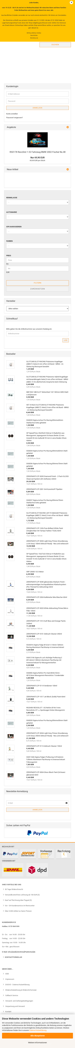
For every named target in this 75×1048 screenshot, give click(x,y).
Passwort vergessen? (14, 118)
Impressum (9, 979)
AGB (7, 974)
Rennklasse (11, 198)
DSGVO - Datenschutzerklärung (17, 985)
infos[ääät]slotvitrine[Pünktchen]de (21, 952)
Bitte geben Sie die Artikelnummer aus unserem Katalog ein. (29, 329)
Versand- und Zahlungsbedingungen (19, 1001)
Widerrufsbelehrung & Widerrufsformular (21, 990)
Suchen (55, 45)
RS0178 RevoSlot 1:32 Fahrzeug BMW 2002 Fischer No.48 (37, 152)
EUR (7, 272)
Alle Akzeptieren (37, 1036)
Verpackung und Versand (15, 1006)
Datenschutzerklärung (37, 1030)
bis (7, 264)
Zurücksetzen (37, 289)
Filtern (37, 283)
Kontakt (8, 1012)
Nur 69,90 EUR (37, 157)
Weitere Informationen (37, 1042)
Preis (8, 256)
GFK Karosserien (13, 227)
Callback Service (11, 995)
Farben (9, 241)
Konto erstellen (12, 114)
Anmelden (37, 108)
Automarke (11, 212)
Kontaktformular (13, 957)
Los (65, 340)
